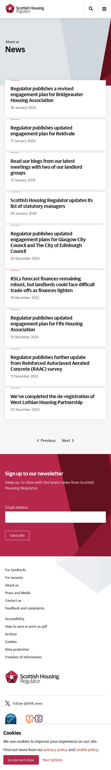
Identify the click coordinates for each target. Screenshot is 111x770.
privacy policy (55, 749)
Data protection (17, 649)
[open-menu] (104, 9)
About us (12, 42)
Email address (16, 507)
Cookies (11, 642)
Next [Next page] (67, 440)
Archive (11, 634)
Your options (52, 760)
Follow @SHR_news (24, 703)
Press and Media (17, 593)
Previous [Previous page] (48, 440)
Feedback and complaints (24, 608)
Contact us (13, 600)
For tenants (14, 577)
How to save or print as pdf (26, 626)
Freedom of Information (23, 657)
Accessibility (14, 619)
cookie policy (87, 749)
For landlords (15, 570)
